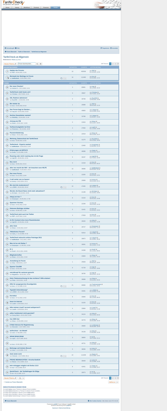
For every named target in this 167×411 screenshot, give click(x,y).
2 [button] (112, 64)
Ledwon (94, 185)
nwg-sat (14, 111)
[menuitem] (17, 48)
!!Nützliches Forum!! (17, 232)
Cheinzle (14, 356)
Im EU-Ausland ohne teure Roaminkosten (25, 220)
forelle (14, 152)
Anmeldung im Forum (18, 261)
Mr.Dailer (14, 193)
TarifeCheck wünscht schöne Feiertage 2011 (26, 237)
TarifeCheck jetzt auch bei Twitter (22, 214)
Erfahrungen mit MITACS (19, 150)
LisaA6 (14, 309)
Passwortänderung (17, 133)
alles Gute (13, 226)
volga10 (94, 232)
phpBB (55, 404)
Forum (56, 7)
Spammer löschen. (16, 202)
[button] (118, 63)
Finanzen (46, 7)
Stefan (94, 150)
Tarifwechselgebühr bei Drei (20, 127)
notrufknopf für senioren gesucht (22, 272)
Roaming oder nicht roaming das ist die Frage (26, 156)
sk (12, 373)
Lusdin (14, 303)
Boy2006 (14, 100)
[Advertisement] (61, 28)
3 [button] (115, 64)
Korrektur (13, 296)
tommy (14, 181)
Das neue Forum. (16, 173)
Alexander (15, 327)
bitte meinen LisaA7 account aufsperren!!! (25, 307)
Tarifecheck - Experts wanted (20, 144)
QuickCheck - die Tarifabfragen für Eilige (24, 371)
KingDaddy (95, 144)
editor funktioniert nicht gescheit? (22, 313)
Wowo (14, 123)
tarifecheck (15, 78)
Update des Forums (17, 70)
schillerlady (95, 325)
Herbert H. (15, 88)
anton (93, 360)
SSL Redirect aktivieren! (18, 98)
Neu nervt (13, 162)
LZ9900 (14, 187)
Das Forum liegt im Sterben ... (20, 109)
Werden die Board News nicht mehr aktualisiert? (27, 191)
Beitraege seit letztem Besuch (20, 348)
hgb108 (14, 158)
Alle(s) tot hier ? (15, 197)
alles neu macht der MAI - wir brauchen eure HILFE (28, 168)
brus (19, 59)
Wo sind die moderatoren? (19, 185)
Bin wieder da (15, 104)
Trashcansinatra (96, 284)
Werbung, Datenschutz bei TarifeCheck (24, 138)
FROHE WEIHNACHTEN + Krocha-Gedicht (25, 360)
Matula (14, 59)
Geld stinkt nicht (16, 354)
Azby (93, 220)
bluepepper (15, 199)
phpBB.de (68, 405)
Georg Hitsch (16, 315)
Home (7, 7)
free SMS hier (14, 319)
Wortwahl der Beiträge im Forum (21, 76)
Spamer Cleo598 (16, 266)
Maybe (94, 354)
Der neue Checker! (16, 86)
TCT (13, 72)
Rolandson (15, 129)
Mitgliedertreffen (16, 255)
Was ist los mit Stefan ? (18, 243)
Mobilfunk (27, 7)
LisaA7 (94, 307)
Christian (14, 94)
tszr (13, 367)
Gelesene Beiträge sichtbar (19, 208)
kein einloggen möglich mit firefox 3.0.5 (24, 365)
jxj (17, 59)
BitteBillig (14, 117)
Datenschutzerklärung (64, 408)
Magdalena (15, 274)
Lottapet (94, 109)
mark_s (14, 233)
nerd (13, 332)
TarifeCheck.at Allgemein (16, 57)
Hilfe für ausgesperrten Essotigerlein (23, 284)
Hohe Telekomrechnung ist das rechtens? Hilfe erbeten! (30, 278)
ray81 (93, 127)
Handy (17, 7)
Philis (13, 280)
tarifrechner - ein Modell (18, 331)
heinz (13, 350)
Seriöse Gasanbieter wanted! (20, 115)
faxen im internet (16, 301)
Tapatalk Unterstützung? (19, 290)
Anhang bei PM (15, 121)
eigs (93, 86)
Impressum (55, 408)
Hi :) (11, 249)
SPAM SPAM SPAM (17, 336)
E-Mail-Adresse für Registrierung (22, 325)
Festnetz (36, 7)
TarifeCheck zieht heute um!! (20, 92)
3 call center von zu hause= (20, 179)
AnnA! (14, 251)
